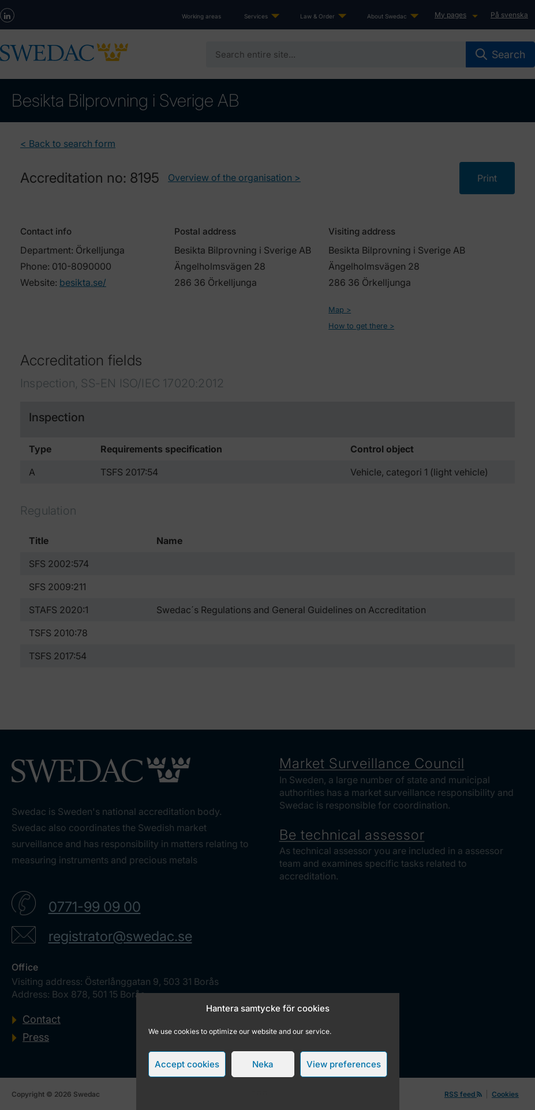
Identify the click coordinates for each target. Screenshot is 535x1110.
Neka (262, 1064)
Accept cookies (187, 1064)
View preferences (343, 1064)
